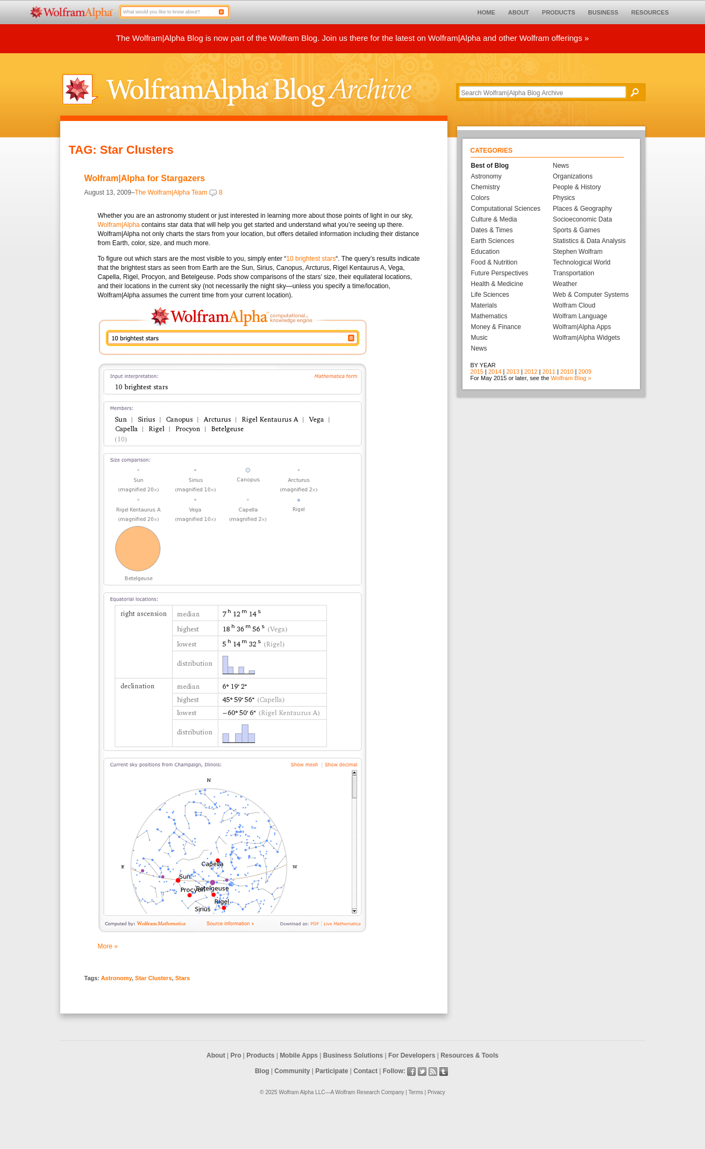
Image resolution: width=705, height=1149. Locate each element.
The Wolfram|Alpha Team (171, 192)
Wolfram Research (357, 1092)
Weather (565, 284)
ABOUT (518, 12)
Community (292, 1071)
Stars (182, 978)
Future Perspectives (500, 273)
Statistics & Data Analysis (589, 241)
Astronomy (116, 978)
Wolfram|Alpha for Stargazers (144, 178)
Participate (331, 1071)
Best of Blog (490, 165)
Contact (365, 1071)
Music (479, 337)
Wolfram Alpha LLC (302, 1092)
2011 (548, 371)
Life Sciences (490, 294)
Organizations (573, 176)
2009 (584, 371)
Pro (236, 1055)
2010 (566, 371)
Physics (564, 198)
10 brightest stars (311, 258)
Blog (262, 1071)
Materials (484, 305)
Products (260, 1055)
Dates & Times (492, 230)
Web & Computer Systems (591, 294)
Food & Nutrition (494, 262)
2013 (512, 371)
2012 (530, 371)
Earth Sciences (493, 241)
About (215, 1055)
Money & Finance (496, 327)
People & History (577, 187)
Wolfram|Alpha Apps (582, 327)
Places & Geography (582, 208)
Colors (480, 198)
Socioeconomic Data (582, 219)
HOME (486, 12)
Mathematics (489, 316)
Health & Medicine (497, 284)
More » (108, 946)
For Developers (411, 1055)
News (479, 348)
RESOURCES (650, 12)
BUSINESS (603, 12)
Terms (416, 1092)
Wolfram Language (580, 316)
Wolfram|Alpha (119, 225)
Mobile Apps (299, 1055)
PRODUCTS (558, 12)
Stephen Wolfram (578, 251)
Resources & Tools (469, 1055)
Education (485, 251)
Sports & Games (576, 230)
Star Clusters (153, 978)
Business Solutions (353, 1055)
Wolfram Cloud (574, 305)
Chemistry (485, 187)
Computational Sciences (505, 208)
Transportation (573, 273)
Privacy (436, 1092)
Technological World (581, 262)
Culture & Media (494, 219)
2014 (494, 371)
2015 (477, 371)
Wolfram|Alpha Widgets (586, 337)
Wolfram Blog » (571, 378)
